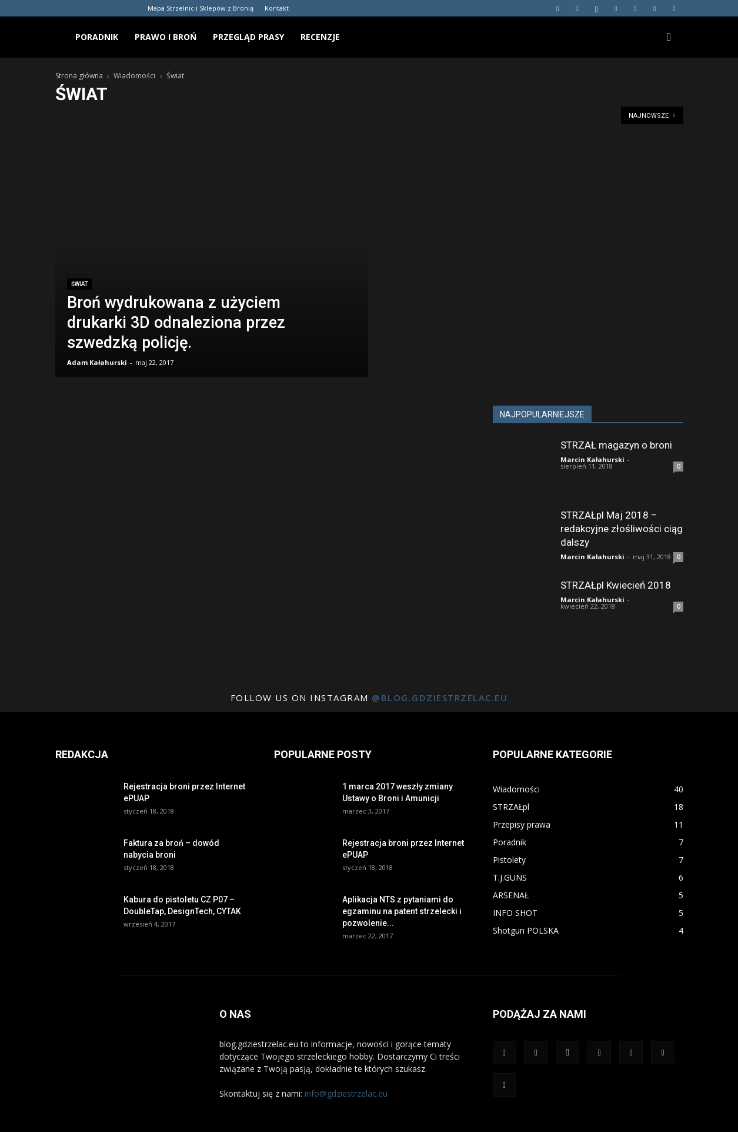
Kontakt (277, 8)
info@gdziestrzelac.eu (346, 1093)
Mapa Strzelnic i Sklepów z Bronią (200, 8)
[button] (669, 37)
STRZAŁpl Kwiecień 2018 (615, 585)
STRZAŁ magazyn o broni (616, 445)
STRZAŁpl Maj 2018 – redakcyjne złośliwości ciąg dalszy (621, 528)
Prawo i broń (165, 36)
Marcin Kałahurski (592, 459)
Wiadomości (134, 76)
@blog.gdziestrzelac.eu (439, 697)
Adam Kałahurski (97, 362)
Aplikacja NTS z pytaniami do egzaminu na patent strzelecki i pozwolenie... (402, 911)
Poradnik (96, 36)
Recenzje (320, 36)
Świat (79, 284)
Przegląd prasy (248, 36)
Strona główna (79, 76)
